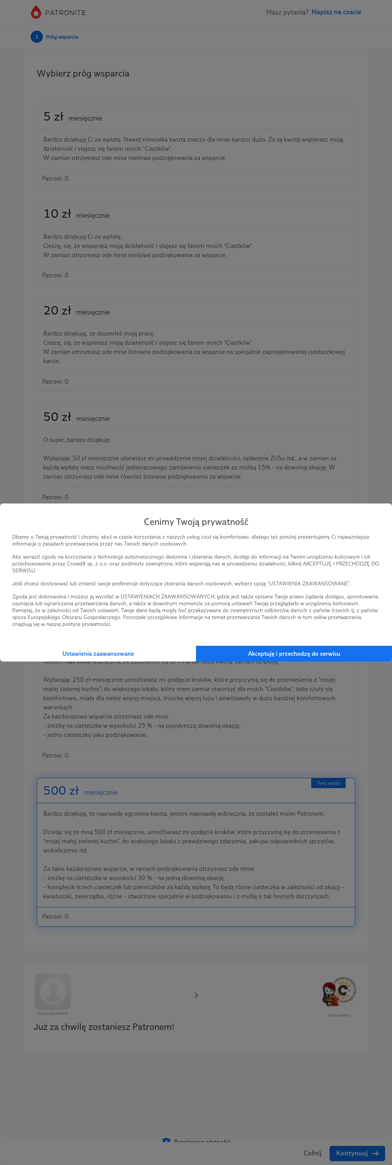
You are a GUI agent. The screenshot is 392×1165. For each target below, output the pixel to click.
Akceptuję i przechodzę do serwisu (294, 654)
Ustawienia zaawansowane (98, 654)
